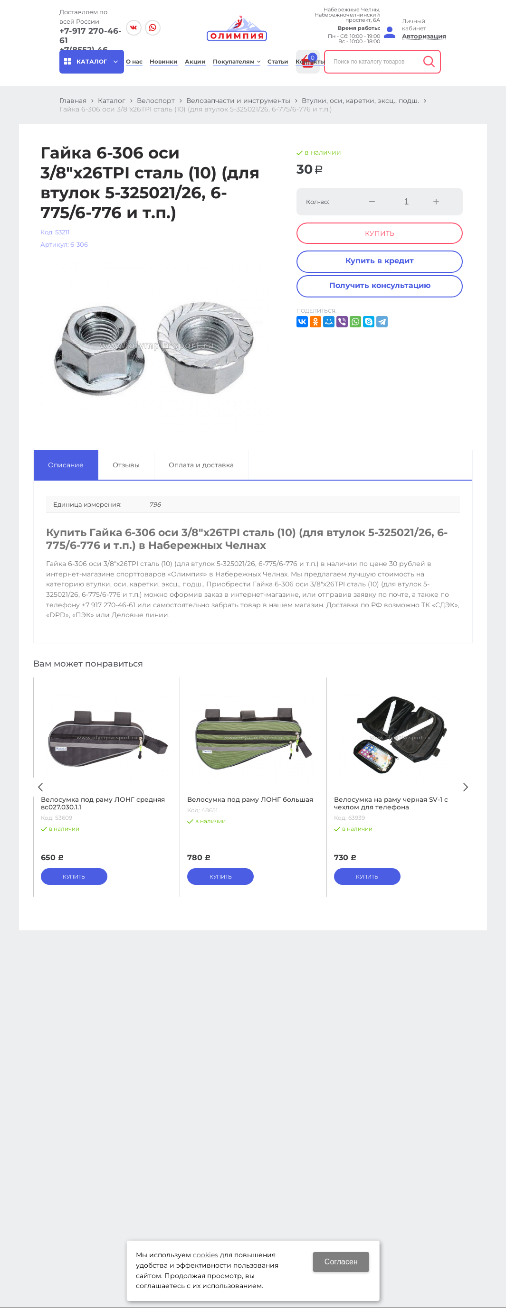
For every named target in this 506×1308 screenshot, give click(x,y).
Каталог (111, 100)
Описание (66, 465)
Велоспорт (156, 100)
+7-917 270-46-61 (90, 35)
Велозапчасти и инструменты (238, 100)
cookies (205, 1255)
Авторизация (424, 36)
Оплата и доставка (201, 465)
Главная (72, 100)
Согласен (341, 1262)
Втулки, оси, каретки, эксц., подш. (360, 100)
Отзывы (126, 465)
